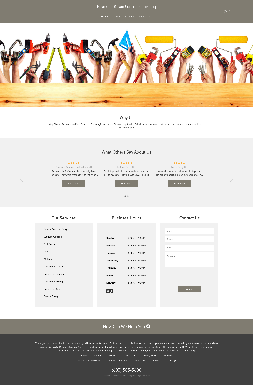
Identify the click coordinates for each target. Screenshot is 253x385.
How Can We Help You (126, 326)
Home (104, 16)
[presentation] (189, 274)
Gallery (116, 16)
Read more (73, 183)
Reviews (129, 16)
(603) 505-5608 (235, 11)
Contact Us (145, 16)
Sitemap (168, 355)
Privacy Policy (149, 355)
